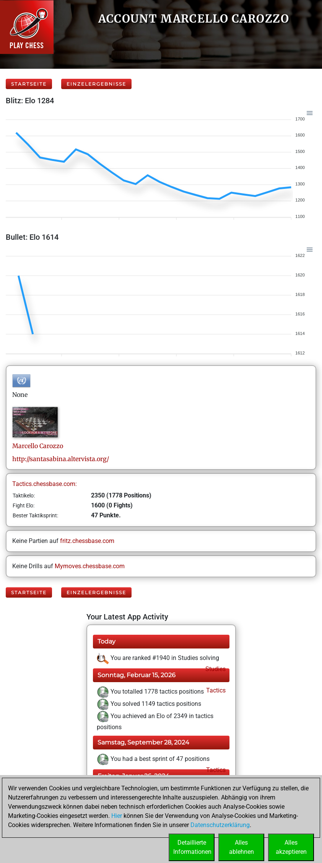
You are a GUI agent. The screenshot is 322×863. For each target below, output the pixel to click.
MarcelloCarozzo (37, 446)
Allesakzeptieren (291, 847)
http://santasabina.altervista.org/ (60, 459)
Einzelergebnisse (96, 84)
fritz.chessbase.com (87, 540)
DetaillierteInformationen (192, 847)
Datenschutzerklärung (220, 825)
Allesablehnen (241, 847)
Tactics (215, 690)
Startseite (29, 84)
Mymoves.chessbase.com (90, 566)
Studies (215, 669)
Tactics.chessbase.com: (44, 484)
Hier (116, 815)
